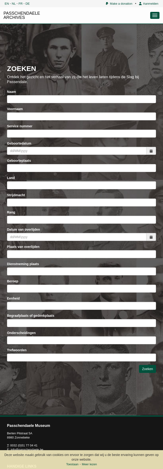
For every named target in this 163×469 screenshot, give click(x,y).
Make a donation (119, 3)
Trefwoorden (17, 350)
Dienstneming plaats (23, 264)
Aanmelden (148, 3)
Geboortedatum (19, 143)
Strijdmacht (16, 195)
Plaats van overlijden (23, 247)
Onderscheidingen (21, 333)
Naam (11, 92)
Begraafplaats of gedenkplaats (30, 315)
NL (14, 3)
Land (11, 178)
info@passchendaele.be (27, 449)
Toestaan (72, 464)
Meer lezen (89, 464)
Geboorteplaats (19, 160)
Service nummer (19, 126)
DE (27, 3)
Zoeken (147, 369)
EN (7, 3)
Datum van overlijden (23, 229)
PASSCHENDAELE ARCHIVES (21, 15)
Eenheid (13, 298)
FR (21, 3)
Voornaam (15, 109)
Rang (11, 212)
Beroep (12, 281)
